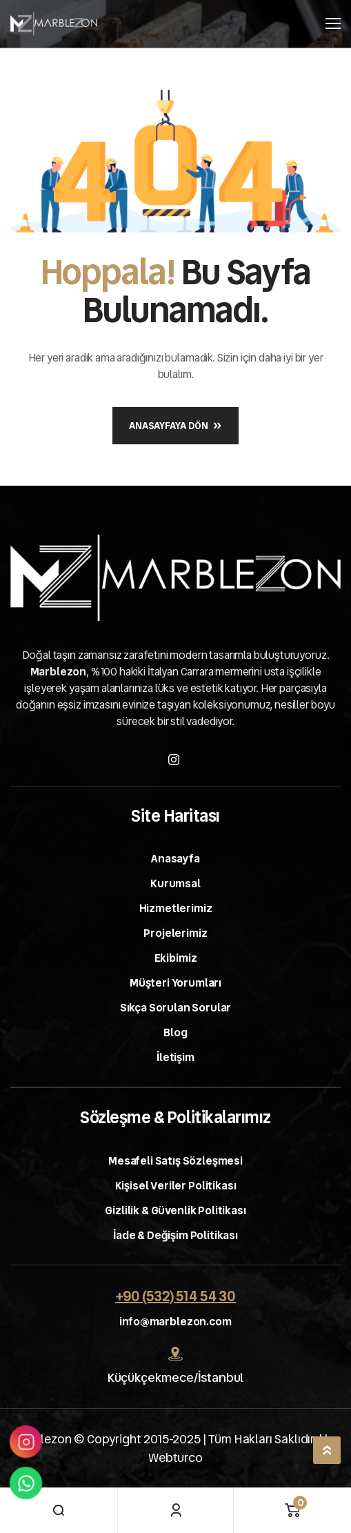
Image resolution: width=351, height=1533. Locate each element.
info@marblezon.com (175, 1321)
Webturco (175, 1457)
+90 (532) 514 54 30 (175, 1296)
